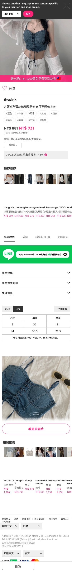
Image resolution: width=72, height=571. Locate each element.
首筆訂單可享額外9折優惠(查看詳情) (22, 139)
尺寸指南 (62, 309)
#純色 (9, 120)
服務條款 (26, 519)
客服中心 (65, 519)
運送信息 (53, 519)
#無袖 (43, 113)
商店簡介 (6, 519)
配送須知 (62, 237)
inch (7, 309)
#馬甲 (32, 113)
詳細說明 (9, 237)
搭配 (25, 237)
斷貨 (18, 566)
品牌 (16, 519)
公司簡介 (6, 521)
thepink (10, 99)
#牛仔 (20, 113)
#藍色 (9, 113)
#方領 (32, 120)
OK (28, 14)
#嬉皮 (54, 113)
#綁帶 (43, 120)
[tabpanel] (7, 196)
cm (18, 309)
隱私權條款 (40, 519)
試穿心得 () (42, 237)
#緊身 (20, 120)
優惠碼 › (13, 145)
